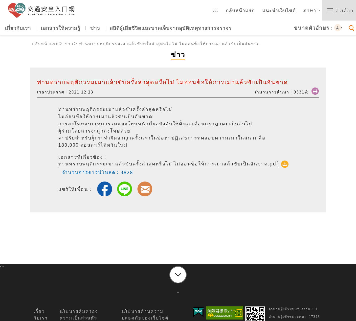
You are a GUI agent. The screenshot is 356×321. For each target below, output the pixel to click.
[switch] (339, 10)
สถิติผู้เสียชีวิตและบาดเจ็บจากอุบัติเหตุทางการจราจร (171, 27)
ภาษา (309, 10)
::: (215, 10)
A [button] (337, 28)
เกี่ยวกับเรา (18, 27)
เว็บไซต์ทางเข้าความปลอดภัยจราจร (43, 10)
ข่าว (95, 27)
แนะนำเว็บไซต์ (279, 10)
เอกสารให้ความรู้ (60, 27)
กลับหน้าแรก (240, 10)
